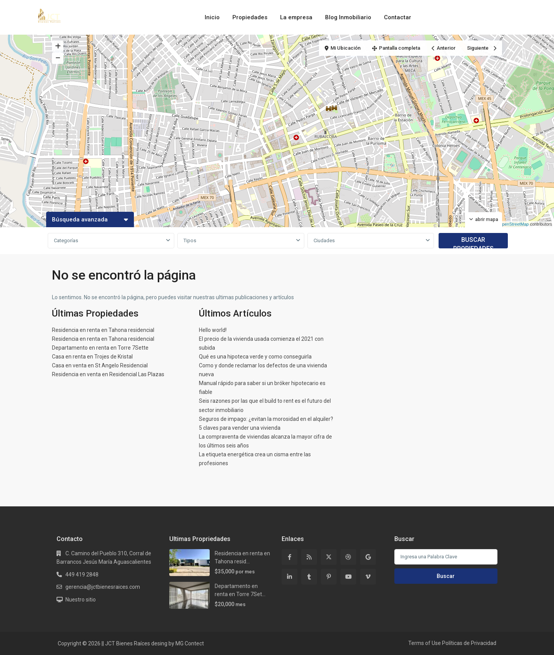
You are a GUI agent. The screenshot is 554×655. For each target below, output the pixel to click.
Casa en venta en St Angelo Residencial (100, 365)
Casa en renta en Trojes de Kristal (92, 356)
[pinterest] (329, 577)
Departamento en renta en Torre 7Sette (100, 348)
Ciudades (324, 240)
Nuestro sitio (80, 599)
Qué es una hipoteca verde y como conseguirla (255, 356)
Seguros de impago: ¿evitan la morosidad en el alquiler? (266, 419)
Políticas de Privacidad (469, 643)
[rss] (309, 557)
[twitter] (329, 557)
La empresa (296, 17)
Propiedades (249, 17)
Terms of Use (424, 643)
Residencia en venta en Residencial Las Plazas (108, 374)
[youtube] (348, 577)
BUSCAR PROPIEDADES (473, 242)
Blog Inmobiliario (348, 17)
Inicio (212, 17)
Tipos (190, 240)
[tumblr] (309, 577)
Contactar (397, 17)
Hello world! (213, 330)
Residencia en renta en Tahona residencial (103, 330)
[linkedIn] (289, 577)
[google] (368, 557)
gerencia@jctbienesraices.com (102, 587)
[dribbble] (348, 557)
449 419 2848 (81, 574)
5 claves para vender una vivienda (239, 428)
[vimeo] (368, 577)
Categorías (66, 240)
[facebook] (289, 557)
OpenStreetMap (514, 224)
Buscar (446, 576)
